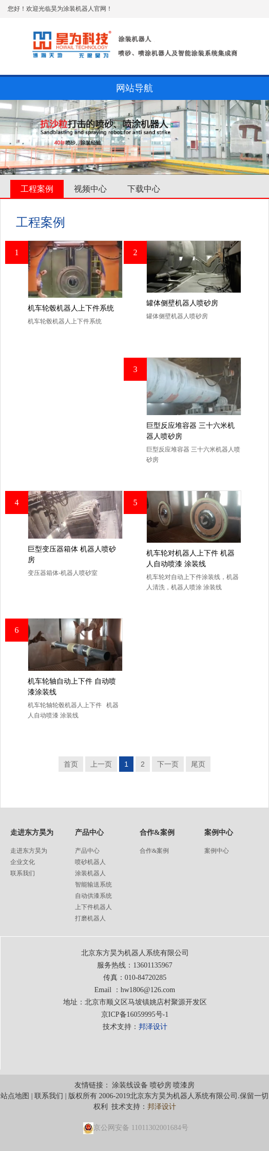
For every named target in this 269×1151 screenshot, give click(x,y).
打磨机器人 (90, 918)
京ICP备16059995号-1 (134, 1014)
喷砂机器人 (90, 862)
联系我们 (22, 873)
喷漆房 (184, 1085)
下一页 (168, 764)
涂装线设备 (130, 1085)
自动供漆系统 (93, 895)
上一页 (101, 764)
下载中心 (143, 188)
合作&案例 (154, 850)
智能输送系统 (93, 884)
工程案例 (37, 188)
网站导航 (134, 88)
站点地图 (15, 1096)
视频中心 (90, 188)
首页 (71, 764)
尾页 (198, 764)
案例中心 (216, 850)
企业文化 (22, 862)
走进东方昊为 (28, 850)
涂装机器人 (90, 873)
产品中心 (87, 850)
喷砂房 (160, 1085)
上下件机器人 (93, 907)
